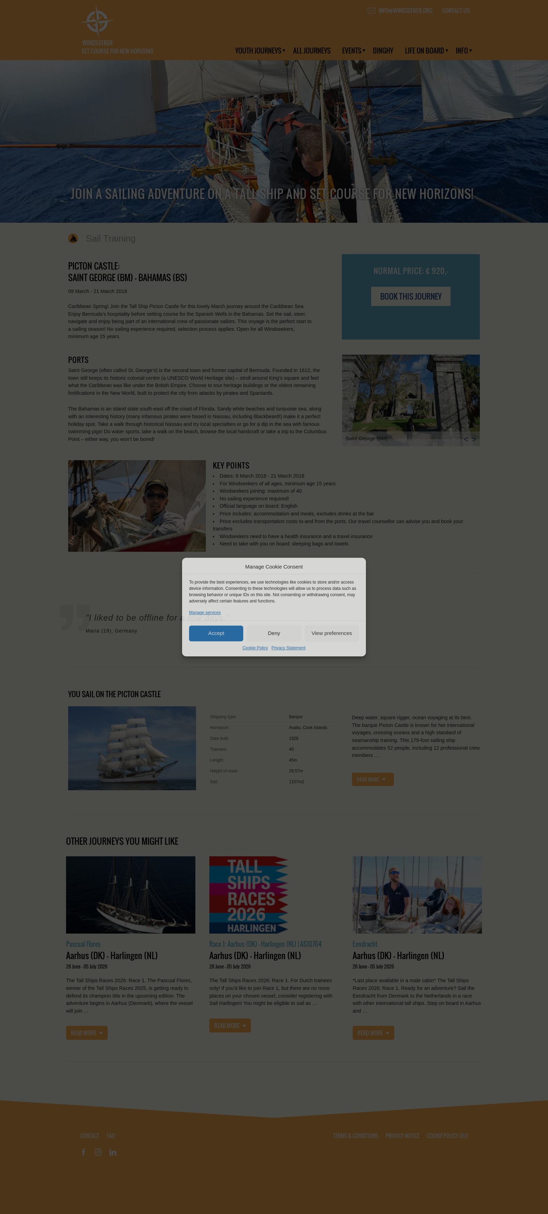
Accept (216, 633)
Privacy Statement (288, 647)
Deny (274, 633)
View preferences (332, 633)
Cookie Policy (255, 647)
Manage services (205, 612)
